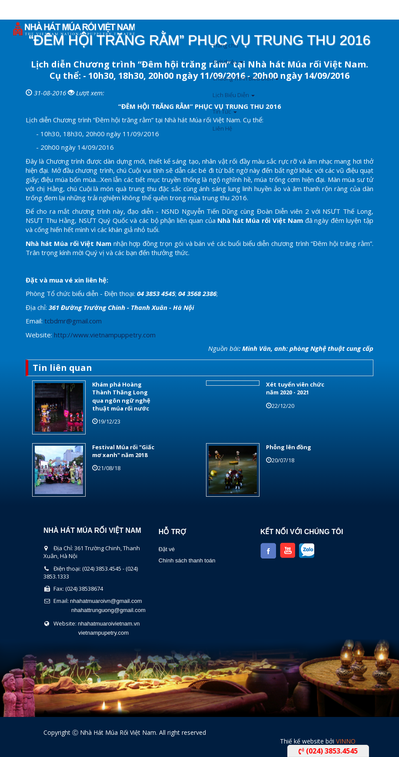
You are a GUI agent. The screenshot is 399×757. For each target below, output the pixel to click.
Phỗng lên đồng (288, 447)
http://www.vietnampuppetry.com (105, 334)
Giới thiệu (228, 62)
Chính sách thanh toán (187, 560)
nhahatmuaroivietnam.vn (109, 623)
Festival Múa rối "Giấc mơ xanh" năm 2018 (123, 451)
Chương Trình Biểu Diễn (246, 78)
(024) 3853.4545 (328, 751)
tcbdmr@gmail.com (73, 320)
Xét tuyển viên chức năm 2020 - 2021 (295, 388)
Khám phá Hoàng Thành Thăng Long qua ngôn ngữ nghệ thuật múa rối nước (121, 396)
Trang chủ (225, 45)
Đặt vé (167, 549)
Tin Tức (225, 111)
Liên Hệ (222, 128)
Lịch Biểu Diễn (234, 95)
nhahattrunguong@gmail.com (108, 610)
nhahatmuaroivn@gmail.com (106, 601)
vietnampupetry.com (103, 632)
